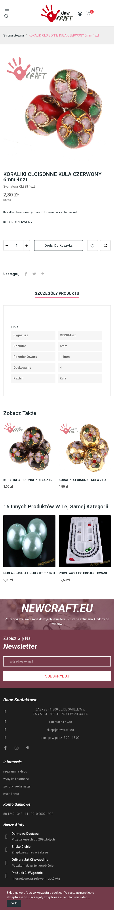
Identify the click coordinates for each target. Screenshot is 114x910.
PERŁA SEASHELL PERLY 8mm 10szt (29, 573)
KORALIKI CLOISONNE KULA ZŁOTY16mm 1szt (85, 480)
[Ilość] (16, 245)
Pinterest (42, 274)
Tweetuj (34, 274)
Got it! (13, 903)
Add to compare (105, 245)
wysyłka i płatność (16, 779)
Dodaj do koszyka (58, 245)
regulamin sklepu (15, 771)
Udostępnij (26, 274)
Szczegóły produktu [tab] (57, 293)
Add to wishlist (92, 245)
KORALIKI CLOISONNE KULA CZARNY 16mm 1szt (29, 480)
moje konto (11, 794)
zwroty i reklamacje (16, 786)
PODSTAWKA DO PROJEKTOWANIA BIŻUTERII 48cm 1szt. (85, 573)
